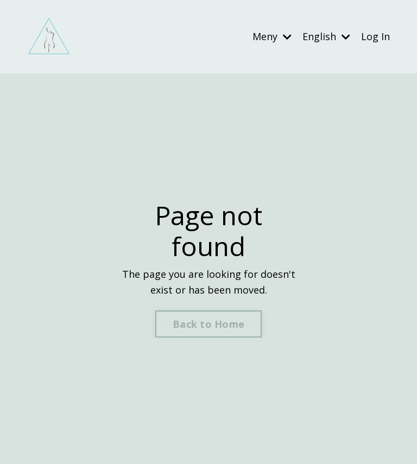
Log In (375, 36)
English (326, 36)
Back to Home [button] (208, 323)
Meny (272, 36)
